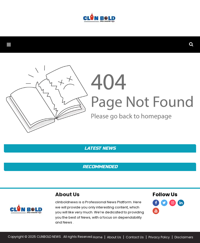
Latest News (99, 148)
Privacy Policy (159, 237)
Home (97, 237)
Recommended (100, 166)
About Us (67, 194)
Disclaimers (183, 237)
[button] (9, 44)
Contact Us (135, 237)
